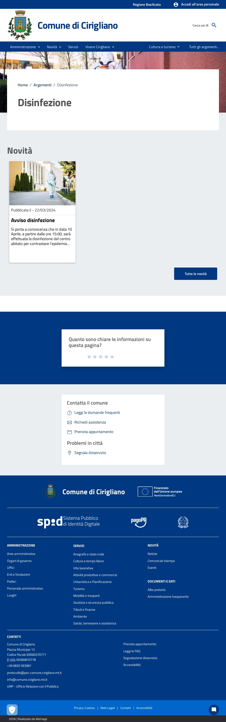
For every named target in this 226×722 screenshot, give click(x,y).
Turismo (79, 588)
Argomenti (42, 85)
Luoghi (11, 595)
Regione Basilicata (147, 4)
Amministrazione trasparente (168, 596)
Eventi (152, 567)
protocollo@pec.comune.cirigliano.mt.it (34, 672)
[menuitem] (160, 47)
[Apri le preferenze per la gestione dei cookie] (12, 709)
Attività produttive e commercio (95, 574)
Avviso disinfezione (33, 220)
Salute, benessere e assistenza (94, 623)
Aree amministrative (21, 553)
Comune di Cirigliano (78, 25)
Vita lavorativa (83, 568)
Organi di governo (19, 560)
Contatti (14, 636)
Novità (19, 150)
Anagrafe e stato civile (88, 554)
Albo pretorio (157, 589)
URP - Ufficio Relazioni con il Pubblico (33, 686)
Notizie (152, 553)
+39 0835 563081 (19, 665)
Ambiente (80, 616)
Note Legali (107, 707)
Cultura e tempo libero (88, 561)
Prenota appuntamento (139, 644)
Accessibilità (132, 664)
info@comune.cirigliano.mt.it (27, 679)
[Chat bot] (213, 709)
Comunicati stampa (161, 560)
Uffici (10, 567)
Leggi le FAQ (131, 651)
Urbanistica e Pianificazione (92, 581)
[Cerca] (214, 25)
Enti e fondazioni (18, 574)
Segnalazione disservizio (140, 657)
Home (23, 85)
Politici (11, 581)
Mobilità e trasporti (86, 595)
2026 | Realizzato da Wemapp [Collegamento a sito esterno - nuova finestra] (28, 718)
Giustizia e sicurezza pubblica (93, 602)
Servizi (78, 545)
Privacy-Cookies (84, 707)
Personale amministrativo (25, 588)
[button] (196, 4)
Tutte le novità (196, 273)
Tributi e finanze (84, 609)
